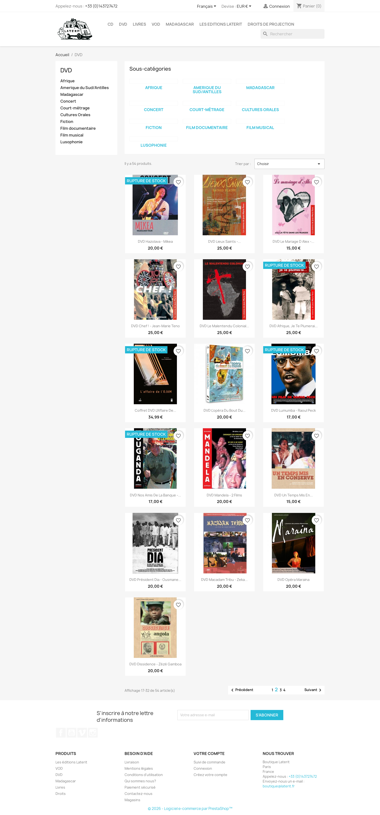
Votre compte (209, 753)
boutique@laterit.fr (279, 786)
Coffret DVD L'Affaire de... (155, 410)
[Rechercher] (293, 34)
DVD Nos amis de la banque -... (155, 495)
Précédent (241, 690)
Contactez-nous (138, 793)
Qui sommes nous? (140, 781)
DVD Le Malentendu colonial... (224, 326)
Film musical (71, 135)
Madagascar (180, 24)
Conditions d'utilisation (144, 774)
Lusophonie (71, 142)
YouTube (71, 733)
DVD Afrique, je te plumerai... (293, 326)
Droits (60, 793)
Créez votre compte (210, 774)
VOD (156, 24)
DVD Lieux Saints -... (224, 241)
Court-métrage (75, 108)
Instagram (93, 733)
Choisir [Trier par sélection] (289, 164)
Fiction (66, 121)
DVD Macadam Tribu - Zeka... (224, 579)
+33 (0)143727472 (101, 6)
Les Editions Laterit (220, 24)
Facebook (61, 733)
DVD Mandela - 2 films (224, 495)
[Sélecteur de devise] (245, 6)
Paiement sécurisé (140, 787)
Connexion (203, 768)
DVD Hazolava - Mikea (155, 241)
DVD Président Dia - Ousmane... (155, 579)
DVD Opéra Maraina (293, 579)
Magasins (132, 800)
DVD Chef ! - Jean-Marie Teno (155, 326)
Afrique (67, 81)
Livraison (132, 762)
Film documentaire (78, 128)
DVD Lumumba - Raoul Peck (293, 410)
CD (110, 24)
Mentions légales (139, 768)
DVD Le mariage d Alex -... (293, 241)
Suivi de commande (209, 762)
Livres (139, 24)
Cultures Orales (75, 114)
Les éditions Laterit (71, 762)
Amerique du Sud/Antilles (84, 87)
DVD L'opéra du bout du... (224, 410)
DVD (123, 24)
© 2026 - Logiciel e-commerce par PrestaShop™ (190, 808)
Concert (68, 101)
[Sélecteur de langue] (207, 6)
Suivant (313, 690)
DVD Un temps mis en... (293, 495)
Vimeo (82, 733)
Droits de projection (271, 24)
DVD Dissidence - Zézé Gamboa (155, 664)
